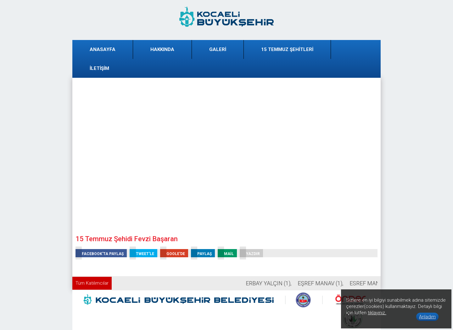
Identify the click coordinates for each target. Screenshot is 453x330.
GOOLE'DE (172, 253)
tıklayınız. (377, 313)
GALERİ (217, 49)
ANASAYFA (102, 49)
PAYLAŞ (201, 253)
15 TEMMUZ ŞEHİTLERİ (287, 49)
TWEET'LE (142, 253)
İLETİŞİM (99, 68)
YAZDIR (250, 253)
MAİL (226, 253)
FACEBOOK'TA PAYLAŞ (100, 253)
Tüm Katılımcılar (92, 283)
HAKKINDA (162, 49)
